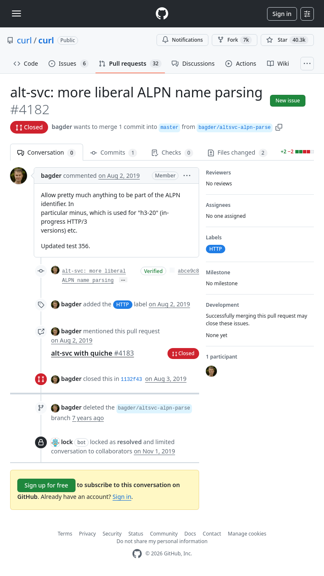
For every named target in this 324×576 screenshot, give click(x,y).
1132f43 (131, 380)
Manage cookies (247, 533)
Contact (212, 533)
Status (135, 533)
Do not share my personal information (162, 541)
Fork (234, 40)
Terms (65, 533)
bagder (61, 127)
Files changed (237, 152)
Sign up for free (46, 485)
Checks (172, 152)
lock (67, 442)
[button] (278, 126)
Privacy (87, 533)
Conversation (46, 152)
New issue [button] (287, 100)
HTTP (122, 304)
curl (24, 40)
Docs (190, 533)
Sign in (282, 14)
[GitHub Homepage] (137, 554)
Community (164, 533)
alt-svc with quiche (92, 353)
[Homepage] (162, 14)
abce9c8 (188, 271)
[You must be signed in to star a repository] (287, 40)
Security (112, 533)
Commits (113, 152)
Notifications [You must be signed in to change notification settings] (182, 39)
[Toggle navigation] (16, 13)
